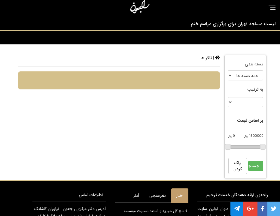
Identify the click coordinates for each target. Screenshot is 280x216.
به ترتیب (255, 89)
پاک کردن (237, 166)
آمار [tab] (136, 195)
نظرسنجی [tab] (157, 195)
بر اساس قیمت (250, 120)
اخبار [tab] (180, 195)
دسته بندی (254, 64)
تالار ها (206, 58)
